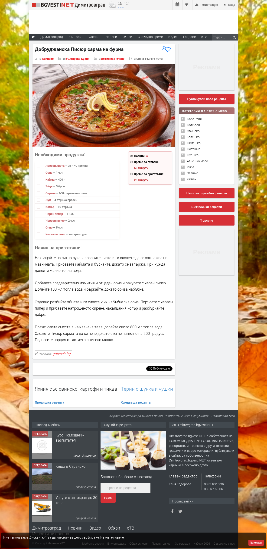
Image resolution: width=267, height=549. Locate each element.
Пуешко (193, 155)
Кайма (50, 179)
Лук (49, 200)
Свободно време (150, 37)
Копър (50, 207)
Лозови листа (55, 165)
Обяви (114, 528)
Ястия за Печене (112, 58)
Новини (111, 37)
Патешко (193, 149)
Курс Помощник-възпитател (69, 437)
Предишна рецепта (49, 402)
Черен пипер (55, 214)
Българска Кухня (77, 58)
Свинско (48, 58)
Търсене (206, 220)
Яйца (49, 186)
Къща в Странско (70, 466)
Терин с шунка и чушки (147, 389)
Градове (189, 37)
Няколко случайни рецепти (206, 193)
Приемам (256, 542)
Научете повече (112, 537)
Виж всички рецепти (206, 207)
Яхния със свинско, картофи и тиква (76, 389)
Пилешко (194, 143)
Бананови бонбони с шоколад (126, 476)
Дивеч (191, 179)
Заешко (192, 173)
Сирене (51, 193)
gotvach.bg (61, 353)
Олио (49, 227)
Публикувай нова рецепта (206, 99)
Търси (108, 497)
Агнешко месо (197, 161)
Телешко (193, 137)
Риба (191, 167)
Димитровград (46, 528)
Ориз (49, 172)
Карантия (194, 119)
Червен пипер (55, 220)
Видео (95, 528)
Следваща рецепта (136, 402)
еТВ (130, 528)
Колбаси (193, 125)
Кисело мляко (56, 234)
